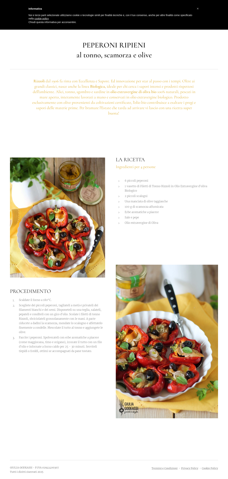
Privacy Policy (189, 468)
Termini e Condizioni (165, 468)
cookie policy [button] (41, 18)
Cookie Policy (210, 468)
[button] (198, 8)
